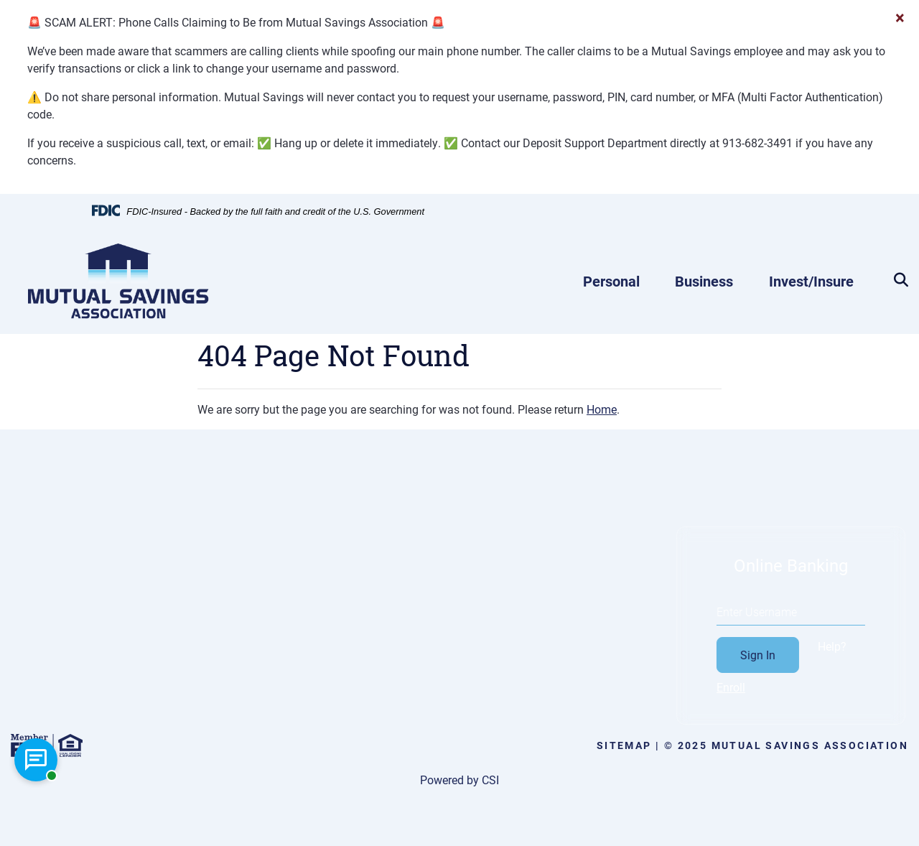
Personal (611, 280)
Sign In (776, 654)
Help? (850, 646)
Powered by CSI (459, 779)
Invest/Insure (811, 280)
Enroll (749, 686)
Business (704, 280)
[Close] (900, 17)
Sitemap (624, 745)
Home (602, 409)
